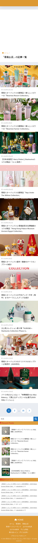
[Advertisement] (19, 31)
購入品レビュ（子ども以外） (19, 532)
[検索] (35, 419)
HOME (19, 520)
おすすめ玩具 (27, 526)
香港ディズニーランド (13, 526)
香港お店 (25, 524)
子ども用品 (24, 529)
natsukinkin (19, 486)
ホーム (12, 524)
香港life (18, 524)
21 (23, 411)
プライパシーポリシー (18, 536)
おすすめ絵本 (14, 529)
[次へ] (29, 410)
